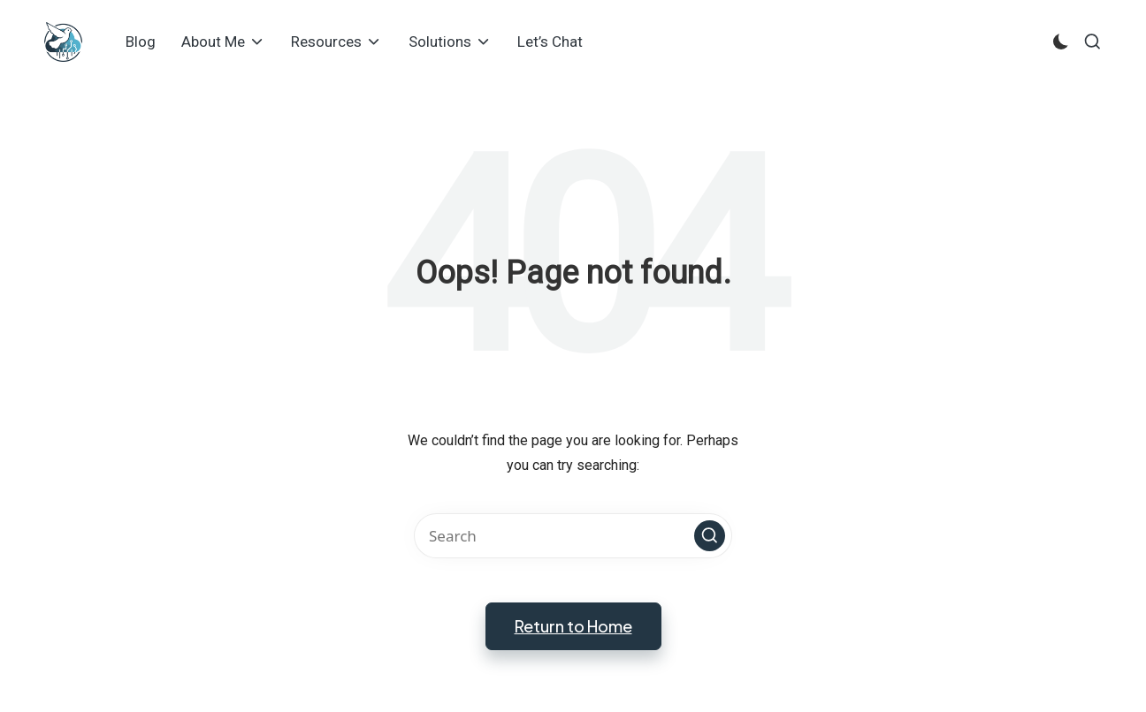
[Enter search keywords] (573, 535)
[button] (709, 535)
